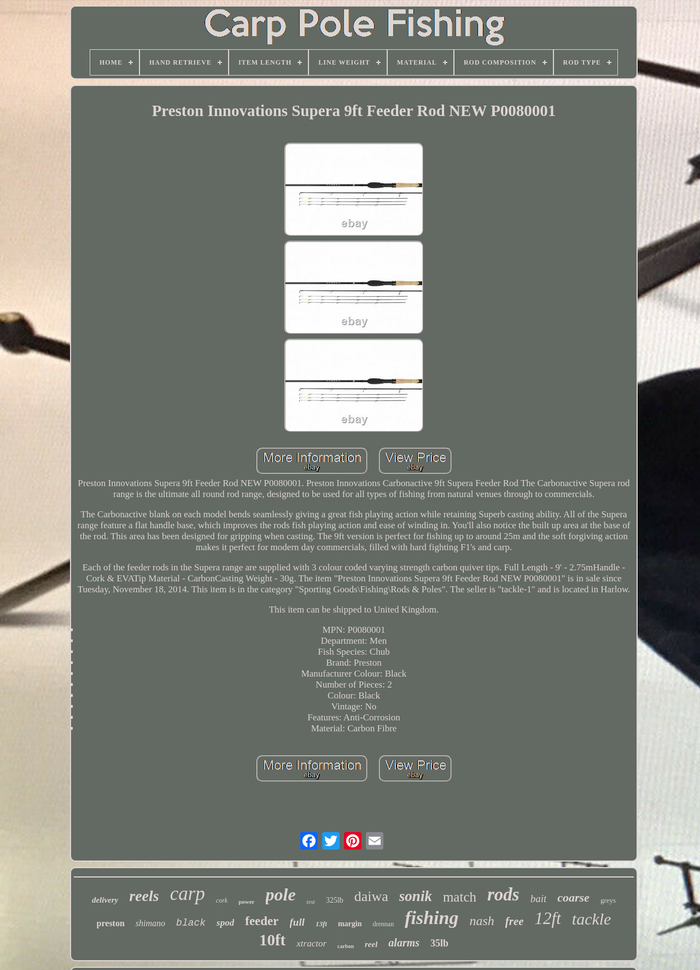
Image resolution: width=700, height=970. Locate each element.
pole (281, 894)
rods (503, 894)
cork (222, 900)
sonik (415, 896)
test (311, 901)
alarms (403, 943)
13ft (321, 924)
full (297, 922)
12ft (548, 918)
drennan (383, 924)
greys (608, 900)
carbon (345, 946)
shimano (150, 923)
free (514, 921)
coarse (573, 897)
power (246, 901)
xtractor (311, 943)
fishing (431, 918)
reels (144, 895)
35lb (439, 943)
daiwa (371, 896)
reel (371, 944)
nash (481, 921)
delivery (105, 900)
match (459, 897)
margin (350, 924)
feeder (261, 921)
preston (111, 923)
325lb (334, 900)
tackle (591, 919)
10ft (272, 940)
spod (225, 922)
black (191, 922)
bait (538, 898)
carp (187, 893)
